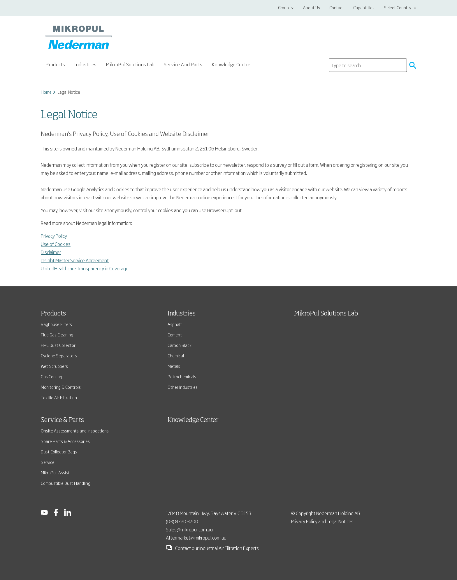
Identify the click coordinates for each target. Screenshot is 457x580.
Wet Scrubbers (54, 366)
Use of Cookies (56, 243)
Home (46, 92)
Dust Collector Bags (59, 451)
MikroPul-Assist (55, 472)
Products (53, 314)
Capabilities (364, 8)
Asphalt (175, 324)
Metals (174, 366)
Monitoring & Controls (61, 387)
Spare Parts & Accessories (65, 441)
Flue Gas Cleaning (57, 334)
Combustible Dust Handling (65, 483)
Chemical (176, 355)
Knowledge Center (193, 420)
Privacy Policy (54, 235)
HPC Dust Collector (58, 345)
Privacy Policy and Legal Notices (322, 521)
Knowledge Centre (231, 65)
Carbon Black (179, 345)
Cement (175, 334)
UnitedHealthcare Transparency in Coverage (85, 268)
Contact (336, 8)
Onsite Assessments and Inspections (75, 431)
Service (48, 462)
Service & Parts (62, 420)
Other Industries (183, 387)
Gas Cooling (51, 376)
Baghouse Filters (56, 324)
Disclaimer (51, 252)
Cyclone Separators (59, 355)
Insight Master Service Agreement (75, 260)
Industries (182, 314)
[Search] (368, 65)
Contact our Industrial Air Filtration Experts (212, 547)
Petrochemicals (182, 376)
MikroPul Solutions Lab (130, 65)
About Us (311, 8)
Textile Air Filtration (59, 397)
